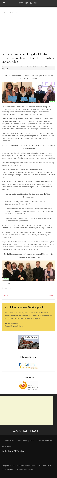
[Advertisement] (28, 33)
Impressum (9, 441)
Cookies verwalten (45, 441)
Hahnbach (13, 13)
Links (32, 441)
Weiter (52, 295)
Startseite (5, 13)
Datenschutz (22, 441)
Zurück (5, 295)
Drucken (6, 288)
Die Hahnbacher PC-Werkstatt (13, 451)
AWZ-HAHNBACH (28, 3)
